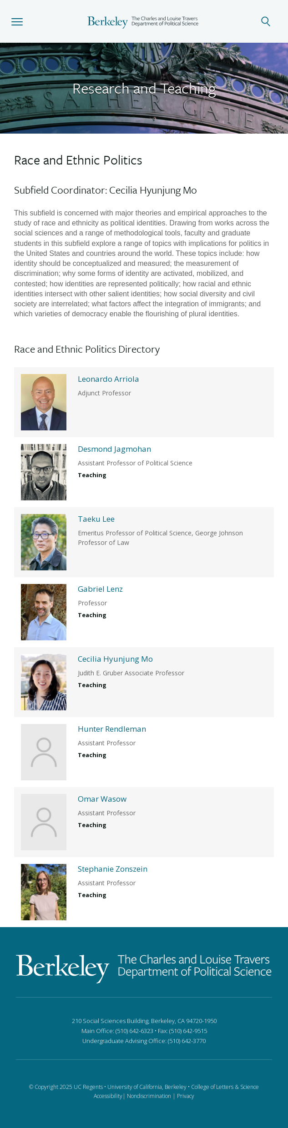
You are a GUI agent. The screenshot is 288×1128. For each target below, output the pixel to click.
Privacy (185, 1096)
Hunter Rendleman (112, 729)
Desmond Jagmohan (114, 449)
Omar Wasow (102, 799)
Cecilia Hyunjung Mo (115, 659)
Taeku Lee (96, 519)
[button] (17, 21)
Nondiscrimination (149, 1096)
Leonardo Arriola (108, 379)
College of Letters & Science (225, 1087)
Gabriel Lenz (100, 589)
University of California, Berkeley (147, 1087)
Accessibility (108, 1096)
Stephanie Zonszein (112, 868)
